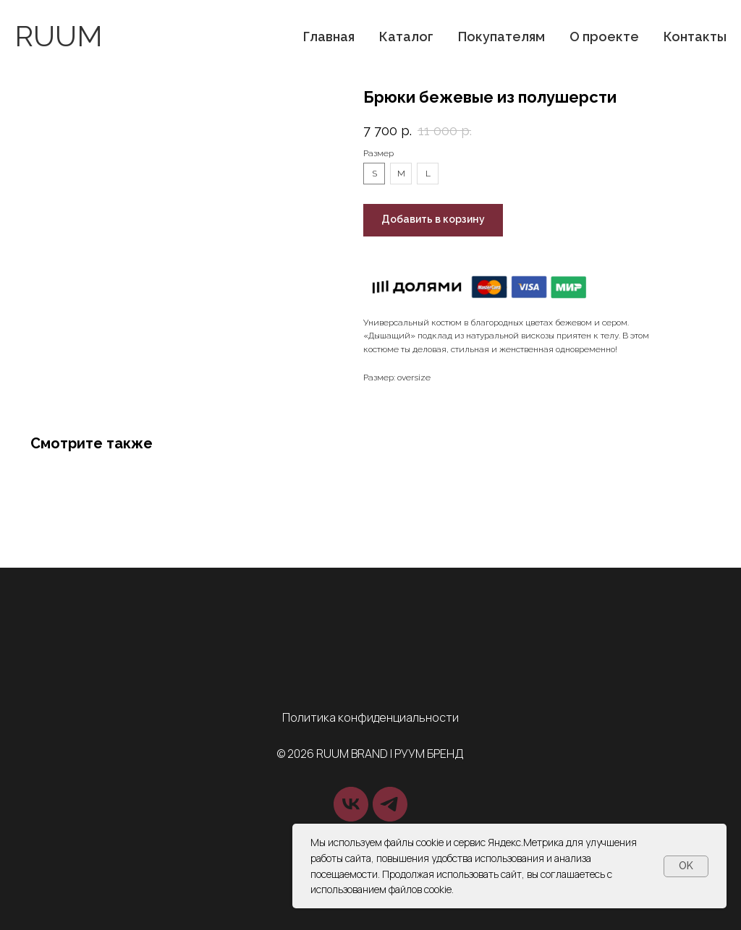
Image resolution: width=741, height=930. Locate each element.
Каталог (406, 36)
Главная (329, 36)
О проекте (604, 36)
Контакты (695, 36)
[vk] (351, 804)
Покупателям (501, 36)
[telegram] (390, 804)
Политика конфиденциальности (370, 717)
